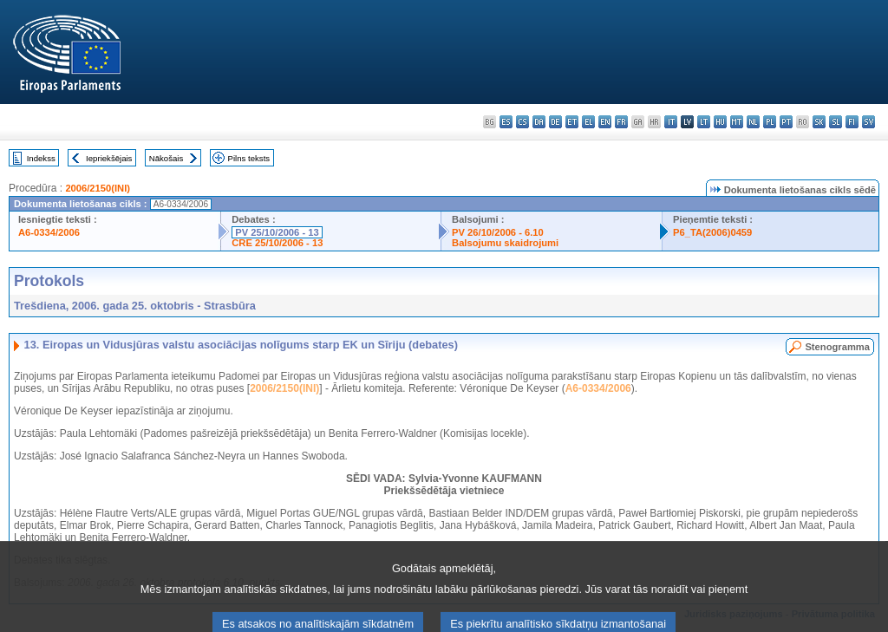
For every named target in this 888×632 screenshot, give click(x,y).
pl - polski (769, 121)
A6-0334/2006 (49, 232)
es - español (506, 121)
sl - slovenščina (835, 121)
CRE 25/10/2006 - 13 (277, 243)
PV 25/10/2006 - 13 (276, 232)
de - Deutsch (555, 121)
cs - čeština (522, 121)
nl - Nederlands (753, 121)
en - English (604, 121)
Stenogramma (837, 347)
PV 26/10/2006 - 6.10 (498, 232)
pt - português (786, 121)
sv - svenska (868, 121)
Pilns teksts (249, 158)
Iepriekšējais (109, 158)
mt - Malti (736, 121)
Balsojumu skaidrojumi (505, 243)
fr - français (621, 121)
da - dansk (538, 121)
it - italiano (670, 121)
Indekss (41, 158)
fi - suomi (852, 121)
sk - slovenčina (819, 121)
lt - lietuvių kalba (703, 121)
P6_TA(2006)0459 (712, 232)
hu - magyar (720, 121)
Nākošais (166, 158)
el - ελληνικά (588, 121)
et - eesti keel (571, 121)
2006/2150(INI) (97, 188)
